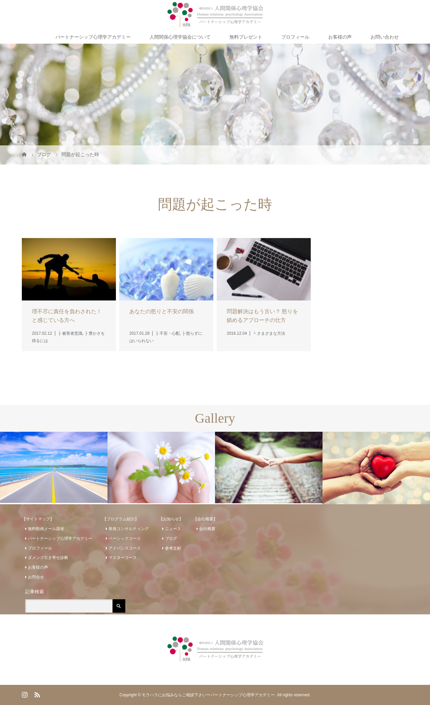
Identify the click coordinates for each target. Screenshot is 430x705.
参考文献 (173, 548)
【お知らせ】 (171, 519)
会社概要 (207, 528)
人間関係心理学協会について (180, 37)
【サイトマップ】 (38, 519)
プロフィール (295, 37)
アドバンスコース (125, 548)
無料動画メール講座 (46, 528)
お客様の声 (340, 37)
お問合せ (36, 577)
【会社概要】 (205, 519)
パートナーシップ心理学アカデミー (93, 37)
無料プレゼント (245, 37)
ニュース (173, 528)
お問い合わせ (385, 37)
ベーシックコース (125, 538)
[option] (54, 467)
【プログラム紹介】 (120, 519)
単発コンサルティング (129, 528)
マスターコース (123, 557)
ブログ (171, 538)
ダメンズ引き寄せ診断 (48, 557)
